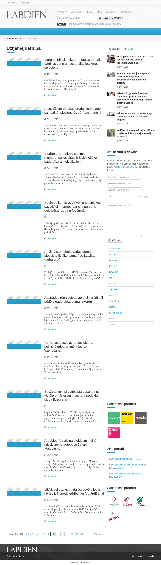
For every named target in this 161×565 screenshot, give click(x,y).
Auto (111, 295)
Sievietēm (114, 289)
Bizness (20, 38)
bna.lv (90, 12)
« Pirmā (29, 534)
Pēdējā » (98, 534)
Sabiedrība (114, 248)
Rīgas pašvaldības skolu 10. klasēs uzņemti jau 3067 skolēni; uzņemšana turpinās (135, 59)
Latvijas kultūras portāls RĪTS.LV (125, 459)
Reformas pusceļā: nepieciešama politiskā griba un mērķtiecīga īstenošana (68, 346)
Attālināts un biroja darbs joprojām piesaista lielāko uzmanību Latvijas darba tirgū (69, 255)
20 (72, 534)
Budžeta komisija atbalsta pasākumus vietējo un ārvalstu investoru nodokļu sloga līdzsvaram (72, 395)
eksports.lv (111, 12)
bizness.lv (62, 12)
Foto (111, 318)
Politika (112, 254)
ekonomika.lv (76, 12)
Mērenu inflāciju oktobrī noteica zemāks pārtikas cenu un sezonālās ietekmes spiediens (73, 63)
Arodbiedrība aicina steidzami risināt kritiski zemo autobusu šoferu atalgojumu (70, 444)
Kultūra (112, 283)
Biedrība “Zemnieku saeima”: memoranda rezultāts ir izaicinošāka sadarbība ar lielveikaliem (70, 157)
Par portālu (13, 3)
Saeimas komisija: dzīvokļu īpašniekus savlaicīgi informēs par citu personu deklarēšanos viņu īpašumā (72, 206)
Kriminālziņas (115, 312)
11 (57, 534)
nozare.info (126, 12)
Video (112, 324)
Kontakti (25, 3)
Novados (113, 272)
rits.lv (99, 12)
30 (77, 534)
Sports (112, 307)
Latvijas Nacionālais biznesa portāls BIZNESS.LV (126, 475)
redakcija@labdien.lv (124, 167)
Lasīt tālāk (50, 95)
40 (81, 534)
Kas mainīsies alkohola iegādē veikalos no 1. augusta (95, 24)
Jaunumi (114, 49)
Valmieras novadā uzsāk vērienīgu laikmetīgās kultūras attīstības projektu (134, 116)
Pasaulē (113, 266)
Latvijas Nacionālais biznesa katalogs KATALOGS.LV (127, 466)
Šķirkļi (129, 49)
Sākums (11, 38)
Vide (111, 278)
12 (62, 534)
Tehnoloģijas (115, 301)
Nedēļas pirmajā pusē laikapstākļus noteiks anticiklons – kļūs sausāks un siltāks (135, 133)
